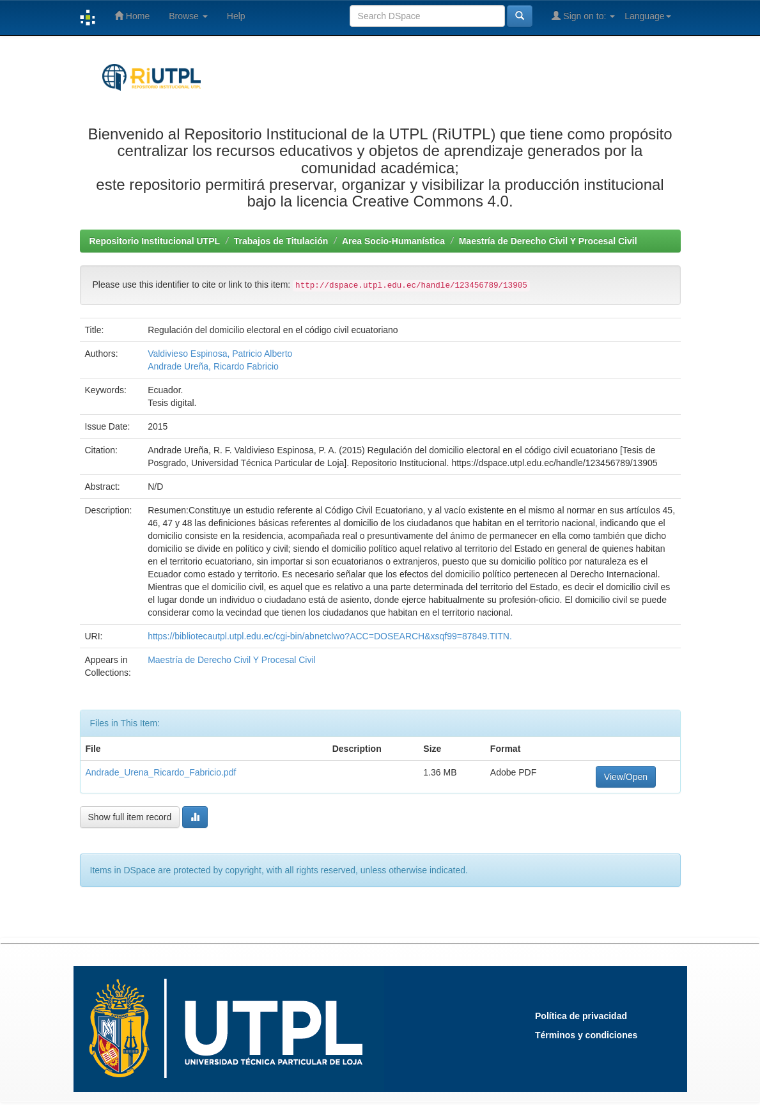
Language (647, 16)
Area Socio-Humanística (393, 241)
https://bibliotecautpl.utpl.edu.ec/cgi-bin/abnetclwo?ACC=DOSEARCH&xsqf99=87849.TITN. (330, 636)
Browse (188, 16)
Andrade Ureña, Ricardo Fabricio (213, 366)
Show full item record (130, 817)
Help (236, 16)
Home (132, 15)
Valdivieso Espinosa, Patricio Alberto (220, 353)
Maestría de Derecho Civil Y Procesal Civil (548, 241)
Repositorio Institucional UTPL (155, 241)
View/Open (626, 777)
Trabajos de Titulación (281, 241)
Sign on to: (583, 15)
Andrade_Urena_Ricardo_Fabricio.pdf (161, 772)
